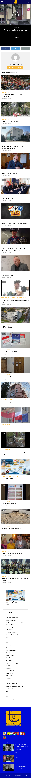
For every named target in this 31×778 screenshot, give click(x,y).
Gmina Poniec (9, 660)
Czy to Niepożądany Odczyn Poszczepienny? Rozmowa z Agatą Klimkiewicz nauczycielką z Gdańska (21, 748)
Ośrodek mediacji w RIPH (9, 352)
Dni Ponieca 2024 (19, 756)
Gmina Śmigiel (5, 476)
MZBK (2, 399)
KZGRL (7, 681)
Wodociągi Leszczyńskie (12, 645)
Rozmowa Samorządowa (12, 617)
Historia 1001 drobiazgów (12, 634)
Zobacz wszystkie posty (15, 67)
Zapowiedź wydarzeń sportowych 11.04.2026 (12, 95)
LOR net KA (9, 676)
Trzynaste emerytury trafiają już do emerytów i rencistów (12, 147)
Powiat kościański (10, 655)
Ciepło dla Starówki (7, 275)
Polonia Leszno (9, 673)
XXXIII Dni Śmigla (7, 479)
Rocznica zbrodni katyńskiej (10, 121)
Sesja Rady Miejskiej (11, 670)
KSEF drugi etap (6, 327)
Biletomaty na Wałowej (8, 503)
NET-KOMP (24, 775)
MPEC (2, 272)
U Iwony (8, 665)
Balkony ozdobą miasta (11, 699)
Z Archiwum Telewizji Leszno (18, 297)
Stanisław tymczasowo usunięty (11, 528)
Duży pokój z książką (11, 632)
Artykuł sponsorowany (11, 694)
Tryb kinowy (15, 36)
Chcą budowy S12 (7, 198)
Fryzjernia (8, 668)
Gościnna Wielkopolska (12, 683)
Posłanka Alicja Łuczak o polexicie (12, 427)
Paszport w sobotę (7, 377)
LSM (7, 647)
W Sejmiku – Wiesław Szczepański (14, 686)
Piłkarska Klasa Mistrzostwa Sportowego (14, 223)
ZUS (7, 696)
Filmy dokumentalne (11, 650)
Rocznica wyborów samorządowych (12, 553)
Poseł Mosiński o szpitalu (9, 173)
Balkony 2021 (9, 678)
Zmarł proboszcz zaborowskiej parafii (20, 765)
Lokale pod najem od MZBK (10, 402)
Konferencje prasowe (11, 627)
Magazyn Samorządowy (12, 620)
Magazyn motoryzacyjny (12, 663)
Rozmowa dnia (9, 629)
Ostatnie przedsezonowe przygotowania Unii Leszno (14, 579)
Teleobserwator (15, 27)
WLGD (7, 691)
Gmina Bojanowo (10, 658)
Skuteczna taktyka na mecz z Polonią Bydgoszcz (13, 453)
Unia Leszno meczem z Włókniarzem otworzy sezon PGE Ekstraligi (13, 249)
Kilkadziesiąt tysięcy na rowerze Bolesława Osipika (15, 301)
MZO (7, 637)
